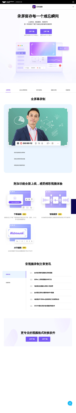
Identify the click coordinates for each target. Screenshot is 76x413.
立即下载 (31, 31)
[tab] (8, 87)
